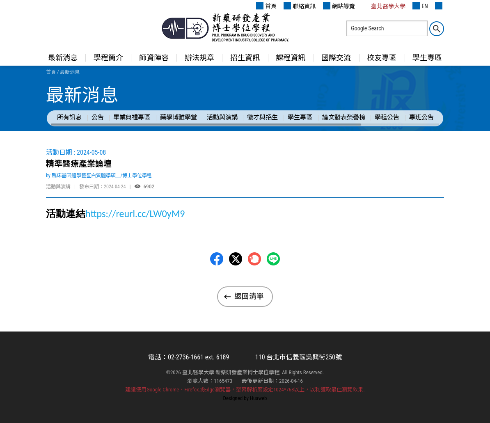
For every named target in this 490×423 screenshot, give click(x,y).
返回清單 (249, 296)
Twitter (235, 258)
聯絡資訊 (300, 5)
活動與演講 (222, 117)
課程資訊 (290, 57)
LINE (273, 258)
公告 (98, 117)
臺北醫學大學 (383, 5)
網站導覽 (339, 5)
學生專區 (427, 57)
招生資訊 (245, 57)
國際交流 (336, 57)
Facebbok (216, 258)
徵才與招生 (262, 117)
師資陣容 (154, 57)
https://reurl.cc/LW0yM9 (135, 214)
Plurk (254, 258)
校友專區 (381, 57)
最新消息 (63, 57)
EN (420, 5)
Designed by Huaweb (245, 398)
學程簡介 (108, 57)
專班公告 (421, 117)
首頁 (266, 5)
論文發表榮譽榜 (343, 117)
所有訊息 (69, 117)
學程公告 (387, 117)
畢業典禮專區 (131, 117)
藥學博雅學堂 (178, 117)
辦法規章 (199, 57)
